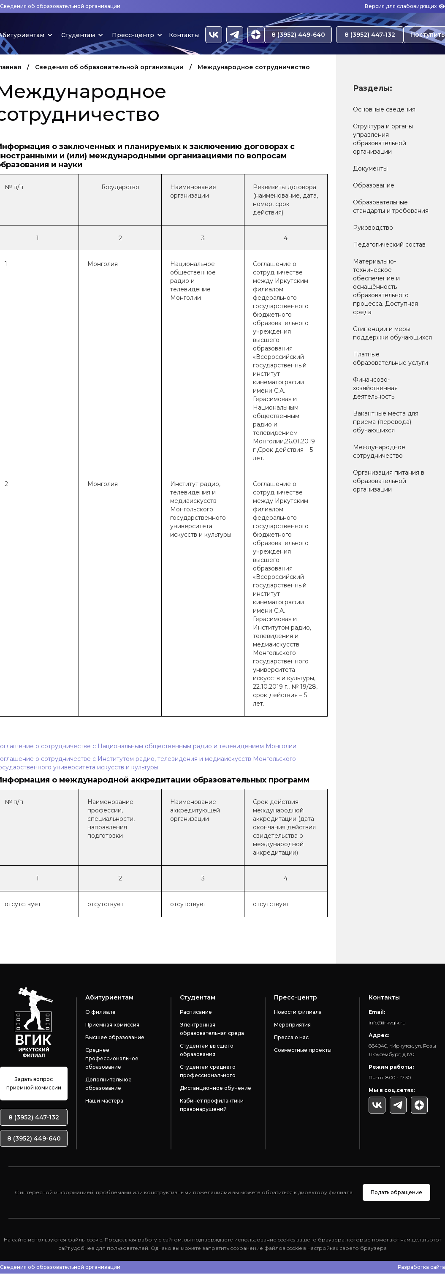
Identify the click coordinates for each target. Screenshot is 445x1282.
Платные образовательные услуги (390, 358)
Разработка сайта (421, 1267)
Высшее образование (114, 1037)
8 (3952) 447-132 (370, 34)
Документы (370, 168)
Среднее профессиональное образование (111, 1058)
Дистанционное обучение (215, 1088)
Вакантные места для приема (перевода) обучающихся (385, 422)
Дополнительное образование (108, 1083)
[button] (80, 35)
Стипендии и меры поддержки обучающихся (392, 333)
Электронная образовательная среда (212, 1028)
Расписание (196, 1012)
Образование (373, 185)
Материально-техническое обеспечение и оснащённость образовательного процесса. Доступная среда (385, 287)
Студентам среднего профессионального (208, 1071)
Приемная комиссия (112, 1024)
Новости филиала (298, 1012)
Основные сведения (384, 109)
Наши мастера (104, 1100)
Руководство (373, 227)
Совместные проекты (302, 1050)
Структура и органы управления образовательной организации (383, 138)
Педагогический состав (389, 244)
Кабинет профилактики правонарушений (212, 1104)
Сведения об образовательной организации (60, 6)
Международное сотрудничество (379, 451)
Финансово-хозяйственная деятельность (375, 388)
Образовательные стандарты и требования (391, 206)
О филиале (100, 1012)
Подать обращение (396, 1192)
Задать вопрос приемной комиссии (33, 1083)
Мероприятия (292, 1024)
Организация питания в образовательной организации (388, 481)
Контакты (184, 35)
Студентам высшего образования (206, 1050)
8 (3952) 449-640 (298, 34)
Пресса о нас (291, 1037)
